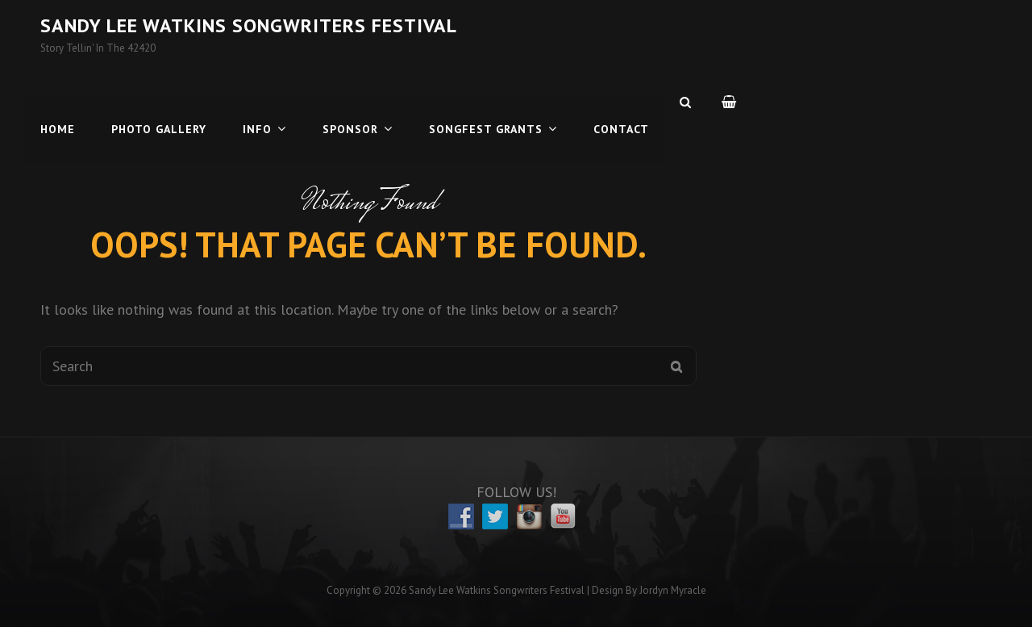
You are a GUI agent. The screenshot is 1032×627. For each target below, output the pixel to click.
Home (57, 101)
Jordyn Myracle (672, 590)
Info (257, 101)
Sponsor (350, 101)
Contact (621, 101)
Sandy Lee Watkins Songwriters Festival (248, 25)
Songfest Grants (486, 101)
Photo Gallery (158, 101)
